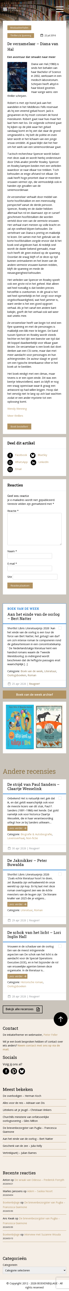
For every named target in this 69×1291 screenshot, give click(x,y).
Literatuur (50, 671)
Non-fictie (32, 838)
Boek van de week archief (34, 695)
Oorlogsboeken (16, 675)
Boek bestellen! (19, 426)
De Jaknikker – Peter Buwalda (27, 862)
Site (9, 576)
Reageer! (34, 683)
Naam (12, 551)
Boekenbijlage (11, 1202)
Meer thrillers (15, 415)
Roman (32, 675)
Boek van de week (32, 671)
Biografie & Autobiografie (36, 834)
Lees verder (17, 828)
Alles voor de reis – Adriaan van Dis (24, 1103)
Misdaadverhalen (19, 27)
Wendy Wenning (17, 408)
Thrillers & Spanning (20, 35)
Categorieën (10, 1265)
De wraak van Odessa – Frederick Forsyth (39, 1180)
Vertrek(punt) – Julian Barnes (20, 1153)
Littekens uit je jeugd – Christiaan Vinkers (27, 1110)
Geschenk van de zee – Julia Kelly (22, 1146)
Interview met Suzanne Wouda (42, 1234)
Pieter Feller (50, 1034)
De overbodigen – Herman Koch (22, 1096)
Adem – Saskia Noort (40, 1191)
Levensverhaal (15, 838)
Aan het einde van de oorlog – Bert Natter (33, 616)
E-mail (12, 563)
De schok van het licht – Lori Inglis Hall (34, 934)
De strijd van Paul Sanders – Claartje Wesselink (33, 786)
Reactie (13, 511)
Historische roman (32, 982)
